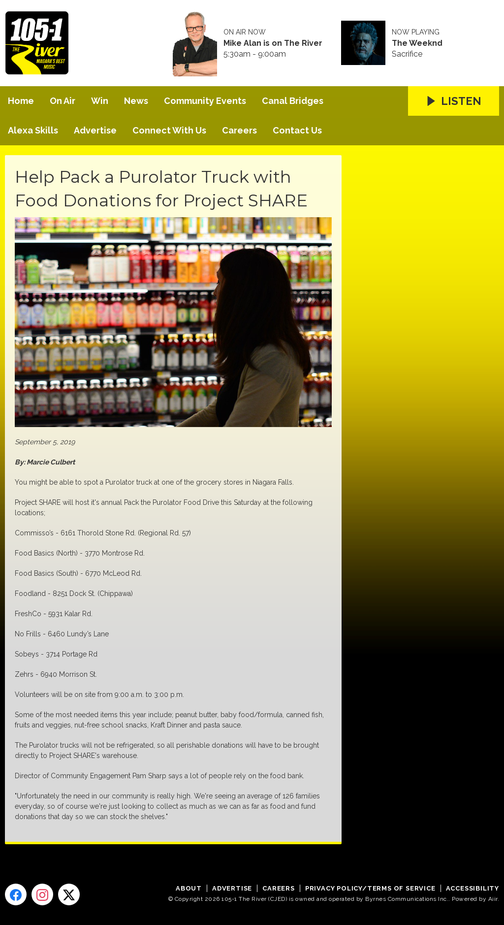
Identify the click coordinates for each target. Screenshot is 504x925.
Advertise (95, 130)
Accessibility (472, 888)
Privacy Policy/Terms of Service (370, 888)
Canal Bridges (292, 101)
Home (21, 101)
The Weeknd (417, 43)
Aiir (493, 898)
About (189, 888)
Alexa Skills (33, 130)
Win (99, 101)
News (136, 101)
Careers (239, 130)
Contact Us (297, 130)
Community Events (205, 101)
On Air (62, 101)
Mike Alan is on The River (272, 43)
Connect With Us (169, 130)
